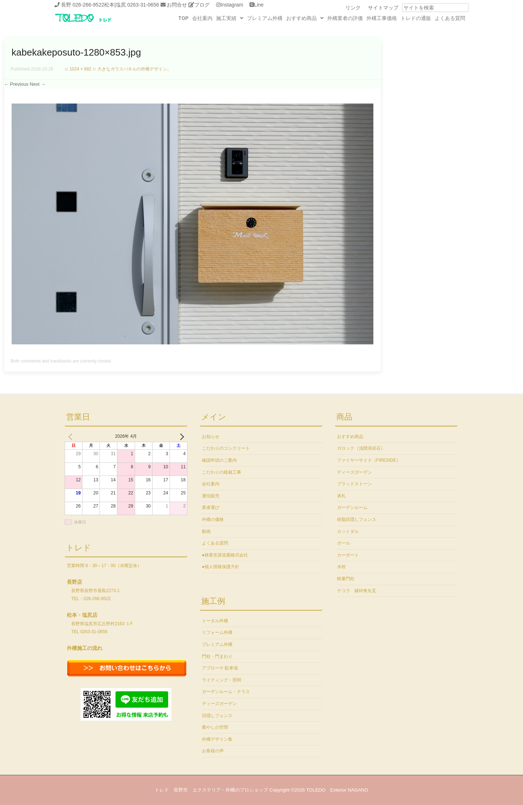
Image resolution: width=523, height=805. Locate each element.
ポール (343, 543)
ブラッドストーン (354, 483)
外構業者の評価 (345, 18)
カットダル (348, 531)
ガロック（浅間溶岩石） (361, 448)
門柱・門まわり (217, 656)
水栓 (341, 566)
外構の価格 (213, 519)
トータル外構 (215, 620)
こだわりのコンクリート (226, 448)
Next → (37, 84)
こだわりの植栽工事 (221, 472)
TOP (183, 18)
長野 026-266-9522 (82, 5)
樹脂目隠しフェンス (356, 519)
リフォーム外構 (217, 632)
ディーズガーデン (219, 703)
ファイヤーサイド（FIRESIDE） (369, 460)
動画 (206, 531)
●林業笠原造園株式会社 (225, 555)
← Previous (16, 84)
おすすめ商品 (305, 18)
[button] (229, 18)
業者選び (210, 507)
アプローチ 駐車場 (220, 668)
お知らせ (210, 436)
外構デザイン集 (217, 739)
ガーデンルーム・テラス (226, 691)
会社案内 (202, 18)
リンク (353, 8)
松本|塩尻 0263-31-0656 (131, 5)
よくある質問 (450, 18)
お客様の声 (213, 750)
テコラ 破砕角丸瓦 (356, 590)
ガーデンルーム (352, 507)
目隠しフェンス (217, 715)
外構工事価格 (381, 18)
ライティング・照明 (221, 680)
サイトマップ (383, 8)
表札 (341, 495)
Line (258, 5)
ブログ (202, 5)
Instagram (231, 5)
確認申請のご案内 (219, 460)
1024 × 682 (80, 69)
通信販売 (210, 495)
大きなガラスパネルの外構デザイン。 (134, 69)
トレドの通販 (416, 18)
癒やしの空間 (215, 727)
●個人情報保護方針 (220, 566)
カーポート (348, 555)
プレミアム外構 (265, 18)
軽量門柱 (345, 578)
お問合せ (177, 5)
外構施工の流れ (84, 648)
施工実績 (229, 18)
